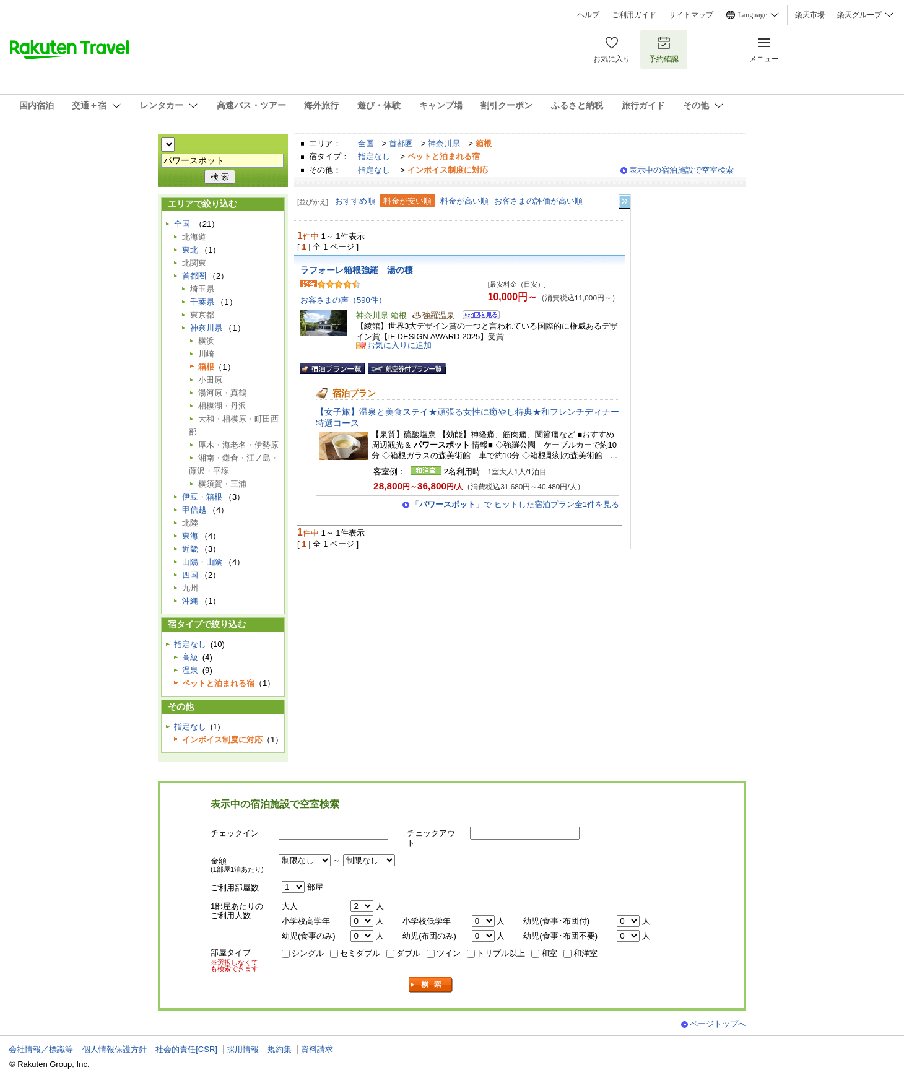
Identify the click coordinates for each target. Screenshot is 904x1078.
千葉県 (202, 301)
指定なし (374, 156)
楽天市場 (810, 15)
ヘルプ (588, 15)
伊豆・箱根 (202, 497)
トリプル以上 (501, 953)
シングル (308, 953)
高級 (190, 657)
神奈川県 (444, 143)
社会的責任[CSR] (186, 1049)
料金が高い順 (464, 201)
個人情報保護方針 (114, 1049)
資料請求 (317, 1049)
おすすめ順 (355, 201)
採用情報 (243, 1049)
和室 (549, 953)
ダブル (408, 953)
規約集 (279, 1049)
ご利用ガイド (634, 15)
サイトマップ (691, 15)
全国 (366, 143)
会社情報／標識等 (41, 1049)
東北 (190, 249)
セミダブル (360, 953)
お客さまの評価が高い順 (538, 201)
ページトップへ (718, 1023)
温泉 (190, 670)
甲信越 (194, 510)
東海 (190, 536)
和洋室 (585, 953)
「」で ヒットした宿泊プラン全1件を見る (515, 504)
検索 (431, 985)
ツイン (449, 953)
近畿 (190, 549)
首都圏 (401, 143)
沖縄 (190, 601)
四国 (190, 575)
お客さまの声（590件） (343, 300)
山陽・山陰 (202, 562)
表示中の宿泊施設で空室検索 (681, 170)
